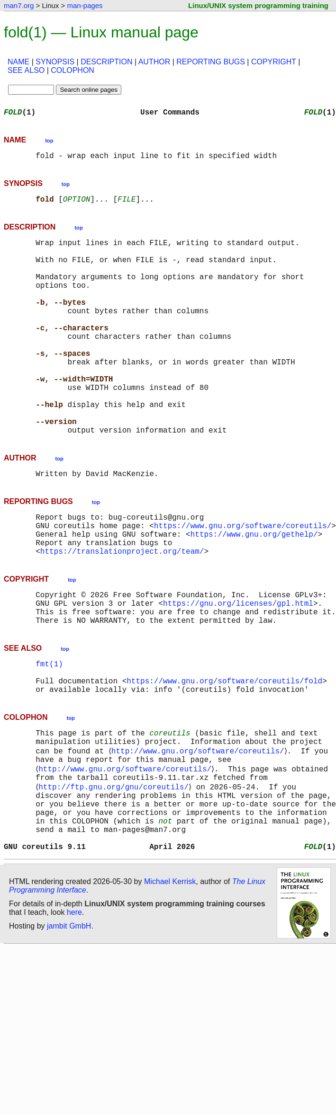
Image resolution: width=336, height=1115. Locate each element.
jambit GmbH (69, 1025)
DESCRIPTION (106, 62)
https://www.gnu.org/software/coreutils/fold (224, 754)
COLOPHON (72, 70)
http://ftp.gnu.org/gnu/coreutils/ (115, 872)
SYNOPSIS (55, 62)
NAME (18, 62)
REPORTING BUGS (210, 62)
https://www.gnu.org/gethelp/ (254, 590)
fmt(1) (49, 733)
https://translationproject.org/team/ (122, 611)
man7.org (19, 5)
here (74, 1012)
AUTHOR (154, 62)
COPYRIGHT (273, 62)
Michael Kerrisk (170, 981)
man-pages (84, 5)
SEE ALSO (26, 70)
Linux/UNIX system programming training (258, 5)
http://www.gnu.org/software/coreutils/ (199, 831)
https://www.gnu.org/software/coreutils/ (242, 580)
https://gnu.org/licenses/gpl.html (238, 667)
